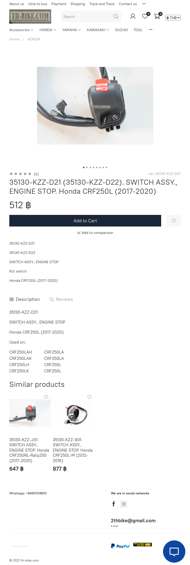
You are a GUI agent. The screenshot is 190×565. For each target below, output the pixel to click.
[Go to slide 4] (93, 167)
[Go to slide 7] (103, 167)
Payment (58, 3)
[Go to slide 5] (96, 167)
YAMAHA (71, 29)
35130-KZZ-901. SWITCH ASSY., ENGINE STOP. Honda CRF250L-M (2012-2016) (73, 450)
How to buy (37, 3)
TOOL (137, 29)
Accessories (21, 29)
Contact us (128, 3)
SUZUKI (121, 29)
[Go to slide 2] (87, 167)
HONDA (48, 29)
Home (14, 39)
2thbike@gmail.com (133, 520)
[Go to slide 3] (90, 167)
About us (16, 3)
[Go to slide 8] (106, 167)
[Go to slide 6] (100, 167)
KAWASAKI (98, 29)
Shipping (77, 3)
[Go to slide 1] (83, 167)
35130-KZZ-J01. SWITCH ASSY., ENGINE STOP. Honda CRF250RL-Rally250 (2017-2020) (29, 450)
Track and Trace (102, 3)
